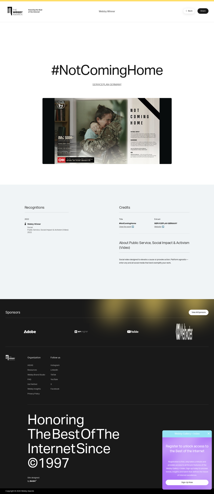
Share (203, 11)
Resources (32, 370)
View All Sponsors (199, 312)
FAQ (29, 379)
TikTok (53, 375)
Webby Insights (34, 389)
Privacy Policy (33, 394)
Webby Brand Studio (36, 375)
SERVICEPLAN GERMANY (107, 84)
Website (157, 227)
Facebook (55, 389)
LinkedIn (54, 370)
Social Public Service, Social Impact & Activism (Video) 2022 (47, 230)
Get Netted (32, 384)
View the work (125, 227)
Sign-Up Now (187, 482)
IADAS (30, 365)
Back (188, 10)
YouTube (54, 379)
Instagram (55, 365)
